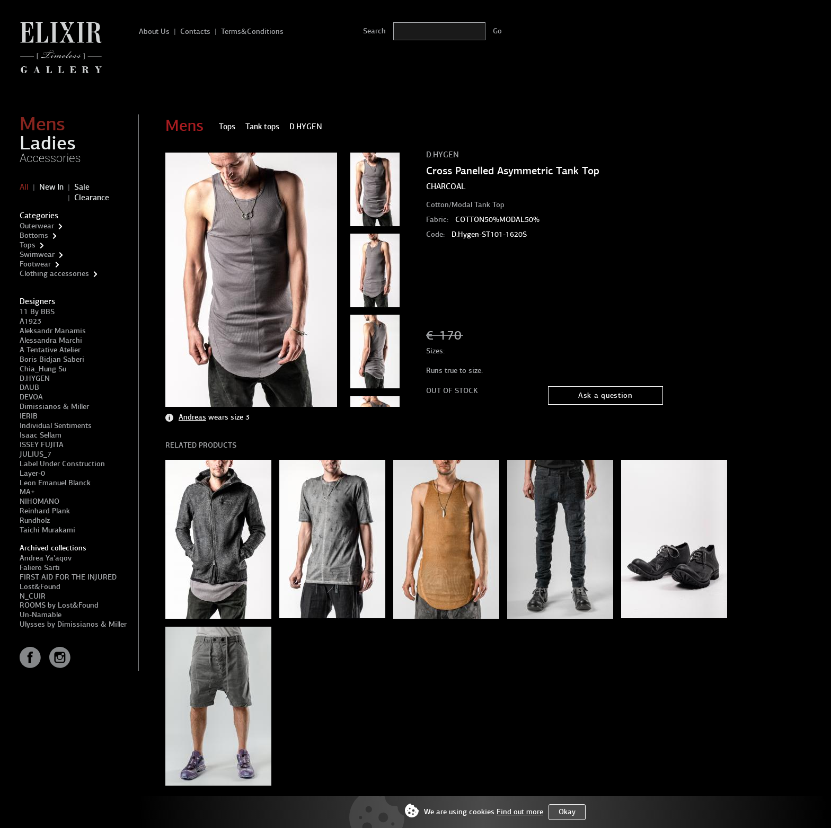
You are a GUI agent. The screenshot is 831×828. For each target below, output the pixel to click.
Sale (82, 187)
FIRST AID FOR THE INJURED (68, 577)
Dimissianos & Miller (54, 406)
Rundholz (35, 520)
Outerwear (37, 225)
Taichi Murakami (47, 530)
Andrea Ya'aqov (46, 558)
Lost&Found (40, 586)
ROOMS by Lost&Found (59, 605)
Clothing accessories (54, 273)
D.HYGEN (35, 378)
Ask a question (605, 395)
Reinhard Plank (45, 510)
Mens (42, 124)
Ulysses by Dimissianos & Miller (73, 624)
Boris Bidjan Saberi (52, 359)
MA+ (27, 491)
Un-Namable (40, 614)
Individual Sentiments (56, 425)
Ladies (48, 143)
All (24, 187)
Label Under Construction (62, 463)
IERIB (29, 416)
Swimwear (37, 254)
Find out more (520, 811)
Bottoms (34, 235)
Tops (28, 245)
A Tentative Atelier (50, 349)
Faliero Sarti (40, 567)
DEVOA (31, 397)
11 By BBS (37, 311)
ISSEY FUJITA (42, 444)
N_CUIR (33, 596)
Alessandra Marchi (51, 340)
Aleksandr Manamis (53, 330)
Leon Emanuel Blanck (55, 482)
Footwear (35, 264)
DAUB (29, 387)
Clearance (91, 197)
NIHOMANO (39, 501)
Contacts (195, 31)
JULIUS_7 (35, 454)
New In (51, 187)
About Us (154, 31)
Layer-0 (32, 473)
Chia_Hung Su (43, 368)
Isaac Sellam (40, 435)
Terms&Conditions (252, 31)
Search (374, 30)
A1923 (30, 321)
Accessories (50, 158)
